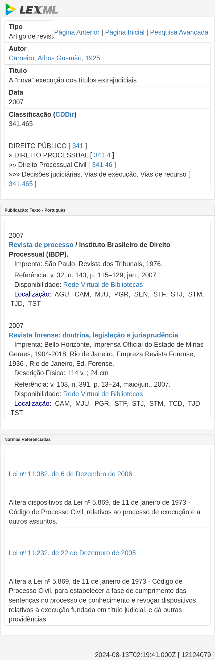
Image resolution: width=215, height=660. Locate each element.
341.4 (102, 155)
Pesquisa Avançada (179, 32)
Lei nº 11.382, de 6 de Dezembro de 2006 (70, 474)
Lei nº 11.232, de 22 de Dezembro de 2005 (72, 553)
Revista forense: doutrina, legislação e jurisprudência (93, 335)
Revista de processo (41, 244)
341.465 (21, 183)
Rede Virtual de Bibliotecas (103, 284)
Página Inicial (125, 32)
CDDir (64, 114)
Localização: (32, 294)
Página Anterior (77, 32)
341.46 (102, 164)
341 (77, 145)
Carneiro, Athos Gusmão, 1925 (54, 58)
